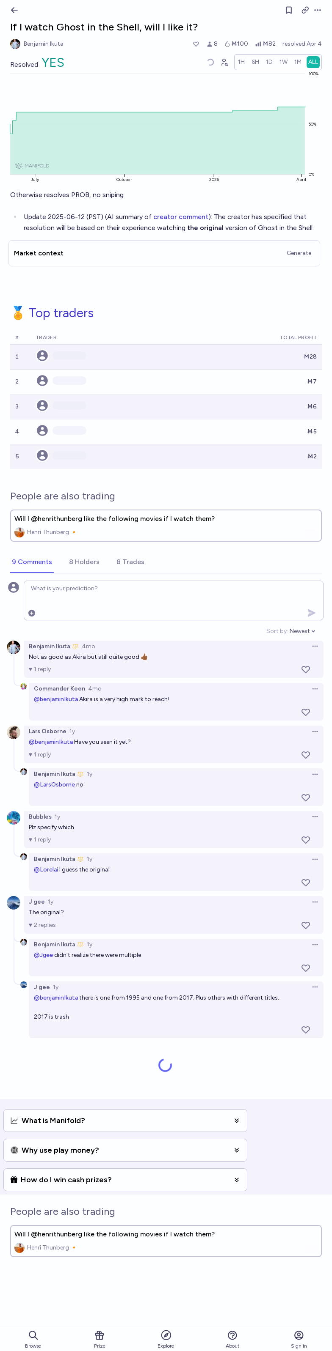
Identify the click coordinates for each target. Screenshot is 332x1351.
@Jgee (43, 955)
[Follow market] (288, 10)
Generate (299, 253)
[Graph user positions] (224, 62)
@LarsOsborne (54, 784)
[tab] (32, 562)
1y (72, 731)
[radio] (241, 62)
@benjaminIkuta (56, 699)
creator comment (180, 217)
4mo (88, 646)
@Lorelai (46, 869)
